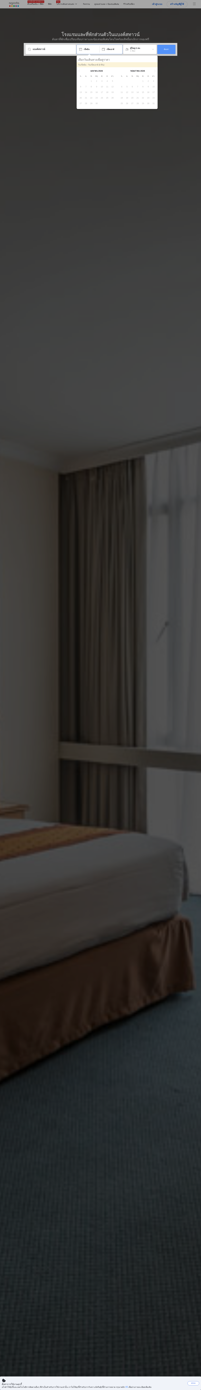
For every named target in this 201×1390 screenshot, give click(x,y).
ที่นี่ (126, 1387)
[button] (79, 71)
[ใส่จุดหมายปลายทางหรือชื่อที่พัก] (53, 49)
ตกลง (193, 1383)
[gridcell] (91, 81)
